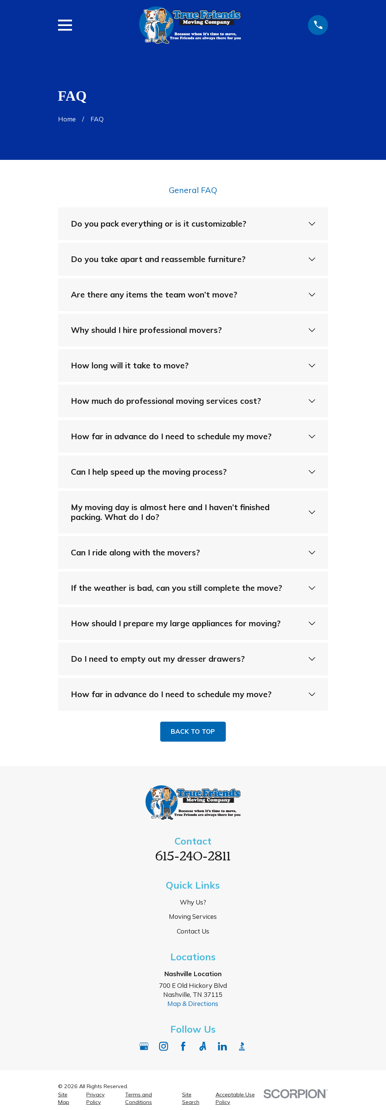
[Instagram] (163, 1046)
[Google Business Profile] (144, 1046)
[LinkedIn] (222, 1046)
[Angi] (202, 1046)
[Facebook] (183, 1046)
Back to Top (193, 731)
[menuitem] (67, 1098)
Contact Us (193, 931)
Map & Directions (192, 1003)
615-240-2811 (193, 854)
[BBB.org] (242, 1046)
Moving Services (193, 916)
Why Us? (193, 902)
